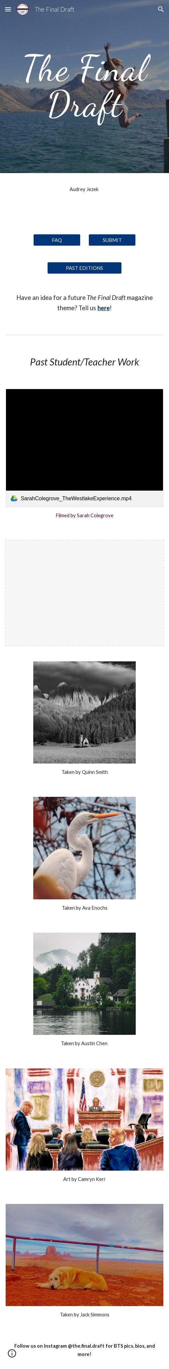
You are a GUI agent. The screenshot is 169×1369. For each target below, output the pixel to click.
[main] (84, 86)
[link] (84, 448)
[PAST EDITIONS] (84, 268)
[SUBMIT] (112, 240)
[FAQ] (57, 240)
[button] (8, 9)
